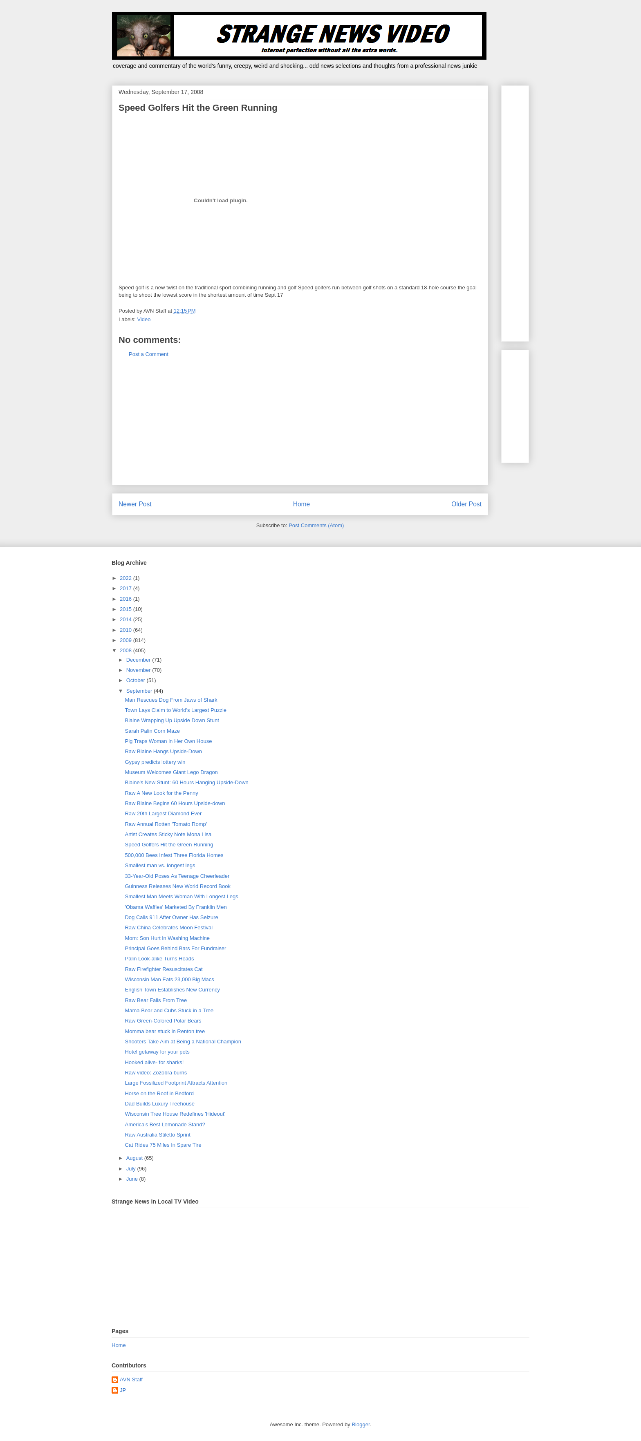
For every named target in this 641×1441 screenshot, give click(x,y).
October (136, 680)
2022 (126, 578)
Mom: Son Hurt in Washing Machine (167, 938)
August (135, 1158)
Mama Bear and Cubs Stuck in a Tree (169, 1010)
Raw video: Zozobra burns (156, 1073)
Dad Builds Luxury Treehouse (160, 1104)
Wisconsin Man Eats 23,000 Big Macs (169, 979)
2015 (126, 609)
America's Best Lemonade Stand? (165, 1124)
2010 (126, 630)
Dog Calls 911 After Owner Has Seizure (171, 917)
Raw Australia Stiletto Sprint (157, 1135)
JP (123, 1390)
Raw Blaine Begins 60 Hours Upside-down (175, 803)
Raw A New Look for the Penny (161, 793)
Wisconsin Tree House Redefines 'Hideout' (175, 1114)
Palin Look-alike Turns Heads (159, 958)
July (131, 1169)
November (139, 670)
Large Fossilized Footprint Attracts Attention (176, 1083)
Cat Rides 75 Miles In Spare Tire (163, 1145)
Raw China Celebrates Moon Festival (169, 927)
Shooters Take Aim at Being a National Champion (183, 1041)
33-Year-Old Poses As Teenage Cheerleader (177, 876)
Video (144, 319)
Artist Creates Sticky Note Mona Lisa (168, 834)
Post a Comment (148, 354)
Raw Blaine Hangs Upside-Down (163, 751)
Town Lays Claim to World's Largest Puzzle (175, 710)
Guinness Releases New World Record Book (177, 886)
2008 (126, 650)
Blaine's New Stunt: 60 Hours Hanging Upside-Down (186, 782)
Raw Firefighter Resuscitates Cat (163, 969)
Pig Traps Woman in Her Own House (168, 741)
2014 (126, 619)
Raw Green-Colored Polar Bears (163, 1021)
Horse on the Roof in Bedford (159, 1093)
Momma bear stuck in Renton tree (165, 1031)
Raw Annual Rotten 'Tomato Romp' (166, 824)
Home (301, 504)
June (132, 1179)
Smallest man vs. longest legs (160, 865)
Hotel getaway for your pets (157, 1052)
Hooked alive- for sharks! (154, 1062)
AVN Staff (131, 1379)
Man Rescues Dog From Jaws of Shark (171, 700)
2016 (126, 599)
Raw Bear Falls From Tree (156, 1000)
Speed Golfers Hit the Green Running (169, 844)
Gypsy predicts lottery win (155, 762)
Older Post (466, 504)
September (140, 691)
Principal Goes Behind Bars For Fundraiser (175, 948)
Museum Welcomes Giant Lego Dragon (171, 772)
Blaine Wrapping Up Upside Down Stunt (172, 720)
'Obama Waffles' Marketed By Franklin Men (175, 907)
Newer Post (135, 504)
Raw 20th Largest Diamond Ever (163, 813)
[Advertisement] (300, 427)
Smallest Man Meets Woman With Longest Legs (181, 896)
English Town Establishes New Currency (172, 990)
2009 (126, 640)
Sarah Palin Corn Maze (152, 731)
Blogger (361, 1424)
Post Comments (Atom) (316, 525)
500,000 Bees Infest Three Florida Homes (174, 855)
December (139, 660)
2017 (126, 588)
